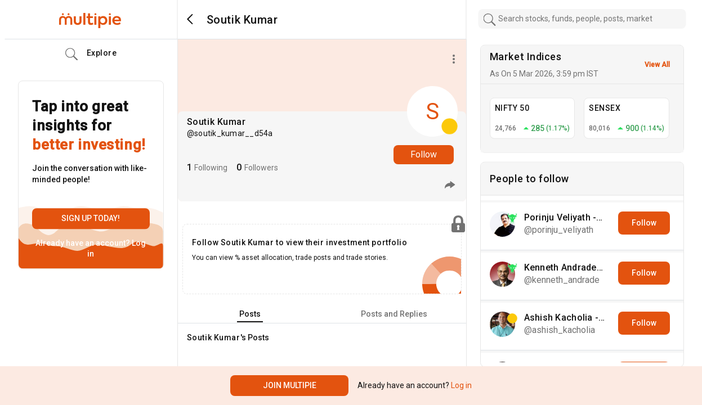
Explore (91, 54)
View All (657, 65)
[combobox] (582, 19)
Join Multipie (289, 385)
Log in (460, 385)
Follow (423, 154)
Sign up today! (90, 218)
